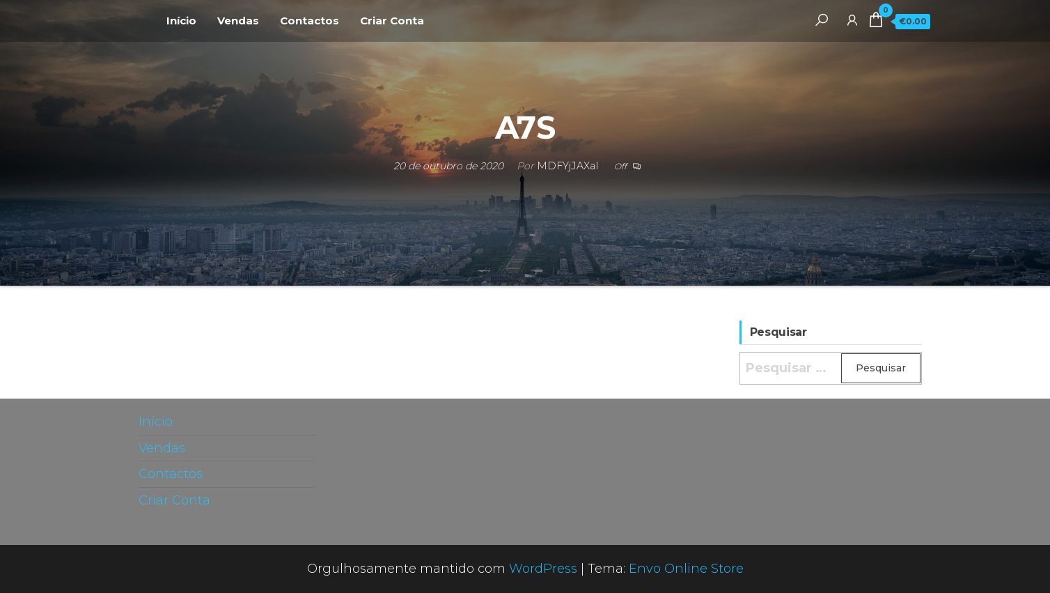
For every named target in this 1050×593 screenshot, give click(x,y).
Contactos (309, 20)
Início (181, 20)
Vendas (238, 20)
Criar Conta (392, 20)
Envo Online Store (686, 568)
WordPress (543, 568)
